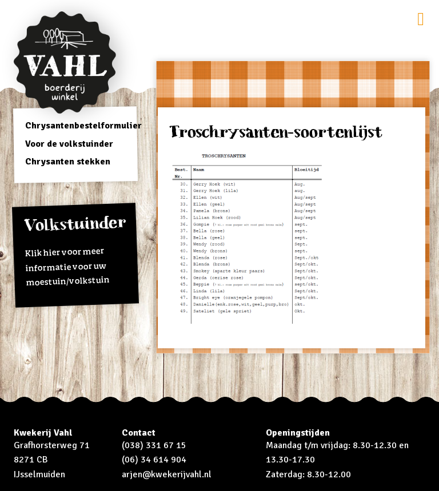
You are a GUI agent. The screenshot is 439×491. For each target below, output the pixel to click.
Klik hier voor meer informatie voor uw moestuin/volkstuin (75, 251)
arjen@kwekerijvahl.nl (166, 474)
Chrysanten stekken (67, 161)
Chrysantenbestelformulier (83, 125)
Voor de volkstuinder (69, 144)
